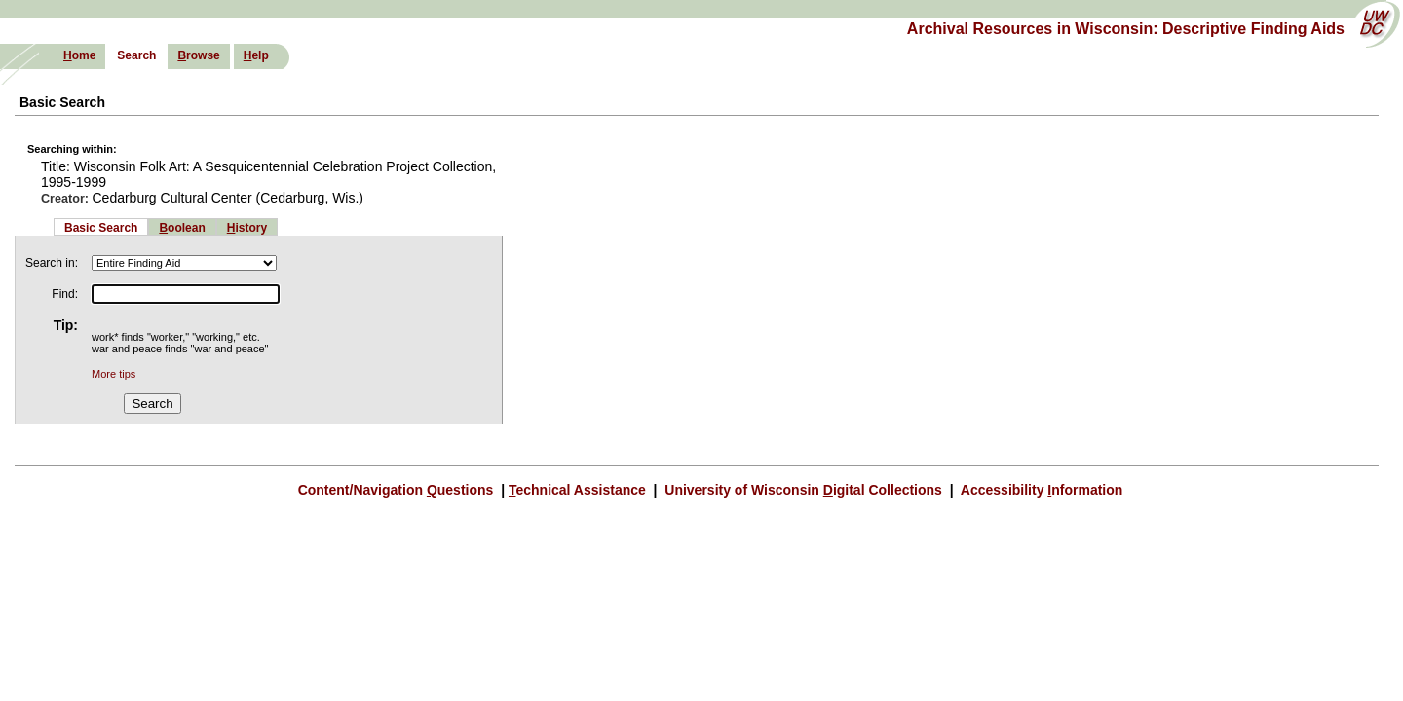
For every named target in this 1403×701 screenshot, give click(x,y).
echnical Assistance (579, 490)
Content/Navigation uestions (398, 490)
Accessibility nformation (1039, 490)
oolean (182, 228)
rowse (198, 55)
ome (79, 55)
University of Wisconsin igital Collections (803, 490)
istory (247, 228)
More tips (113, 374)
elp (256, 55)
